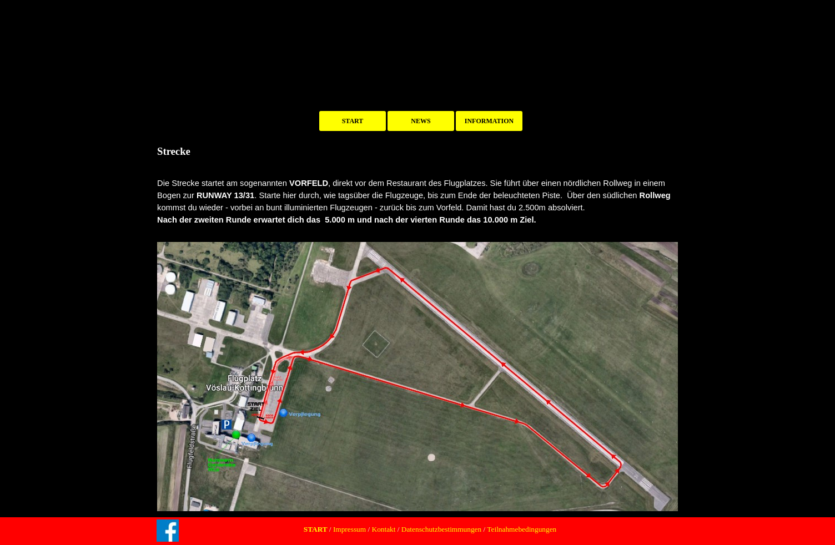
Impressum (348, 529)
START (353, 121)
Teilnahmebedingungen (520, 529)
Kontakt (384, 529)
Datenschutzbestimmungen (441, 529)
